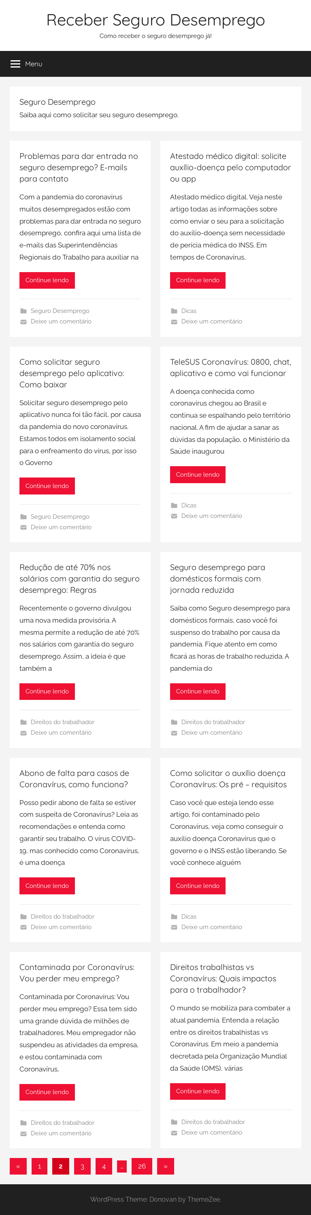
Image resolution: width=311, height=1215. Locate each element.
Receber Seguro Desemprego (155, 19)
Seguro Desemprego (60, 311)
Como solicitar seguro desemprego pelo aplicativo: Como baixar (71, 373)
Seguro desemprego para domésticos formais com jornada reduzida (217, 578)
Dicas (188, 311)
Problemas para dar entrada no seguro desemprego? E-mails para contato (78, 167)
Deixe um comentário (61, 321)
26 (142, 1166)
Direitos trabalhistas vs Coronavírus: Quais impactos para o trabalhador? (223, 978)
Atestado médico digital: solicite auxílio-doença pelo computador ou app (230, 167)
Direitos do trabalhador (62, 722)
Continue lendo (47, 280)
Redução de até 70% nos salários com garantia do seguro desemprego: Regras (79, 578)
